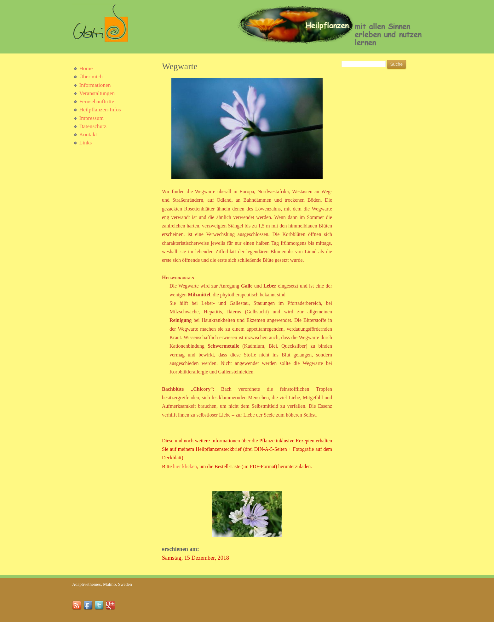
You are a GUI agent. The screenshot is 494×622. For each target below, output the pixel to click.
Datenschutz (92, 126)
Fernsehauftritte (96, 101)
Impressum (91, 118)
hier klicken (185, 466)
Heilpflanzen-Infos (100, 109)
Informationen (95, 85)
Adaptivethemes (86, 584)
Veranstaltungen (97, 93)
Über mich (90, 76)
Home (86, 68)
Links (85, 142)
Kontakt (88, 134)
